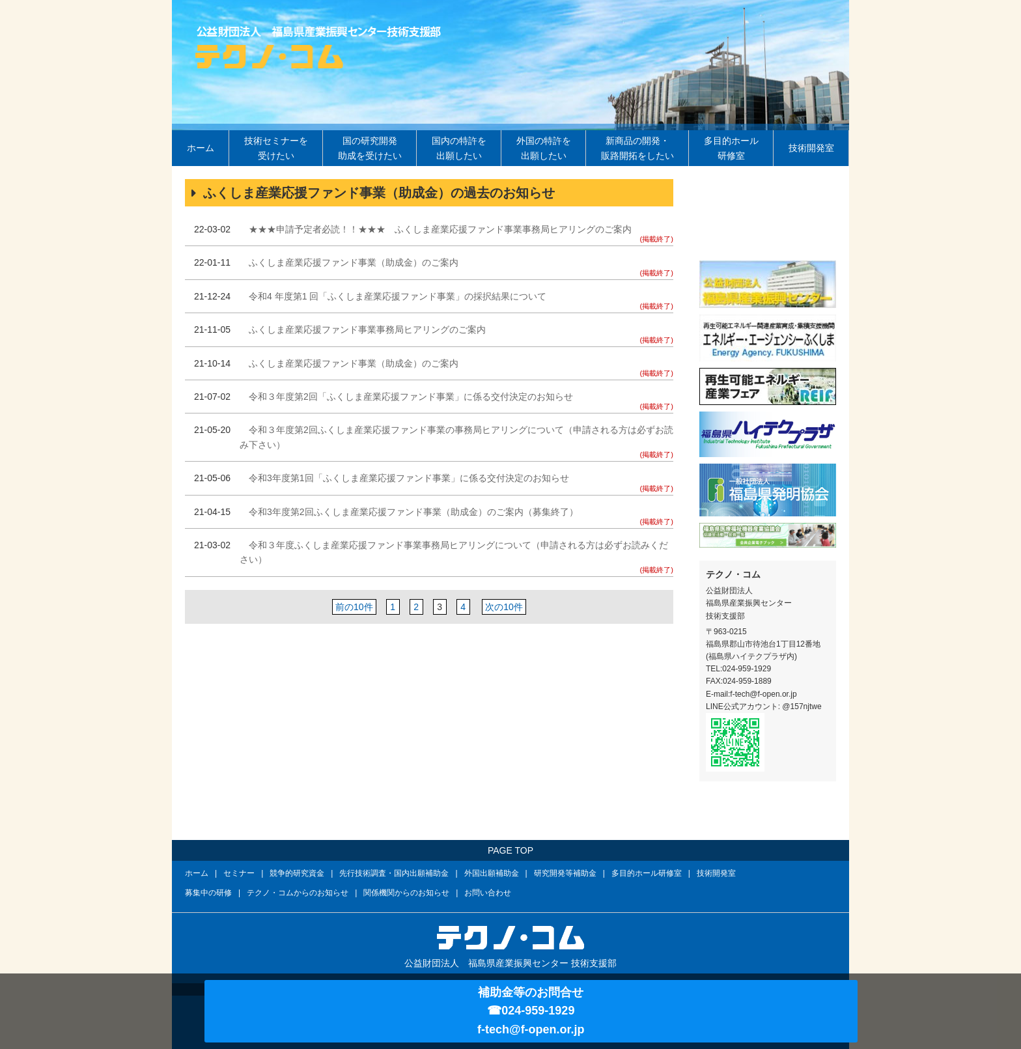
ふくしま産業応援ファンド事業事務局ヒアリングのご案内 (367, 329)
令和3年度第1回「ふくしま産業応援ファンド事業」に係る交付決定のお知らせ (409, 478)
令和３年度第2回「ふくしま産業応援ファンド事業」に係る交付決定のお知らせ (411, 396)
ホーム (200, 148)
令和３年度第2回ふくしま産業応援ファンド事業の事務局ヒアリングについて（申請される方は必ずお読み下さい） (456, 437)
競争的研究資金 (297, 873)
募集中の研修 (208, 892)
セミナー (239, 873)
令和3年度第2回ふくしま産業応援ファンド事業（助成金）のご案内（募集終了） (413, 512)
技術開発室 (811, 148)
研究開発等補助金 (565, 873)
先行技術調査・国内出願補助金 (394, 873)
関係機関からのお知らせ (406, 892)
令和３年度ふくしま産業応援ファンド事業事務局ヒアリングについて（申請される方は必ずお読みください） (454, 552)
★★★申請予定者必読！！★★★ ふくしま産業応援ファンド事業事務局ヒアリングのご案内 (440, 229)
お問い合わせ (487, 892)
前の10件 (354, 607)
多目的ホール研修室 (731, 147)
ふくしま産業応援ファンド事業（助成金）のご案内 (353, 262)
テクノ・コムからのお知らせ (297, 892)
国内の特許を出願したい (459, 147)
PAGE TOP (510, 850)
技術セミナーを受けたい (276, 147)
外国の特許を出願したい (543, 147)
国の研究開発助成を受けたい (370, 147)
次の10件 (504, 607)
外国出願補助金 (491, 873)
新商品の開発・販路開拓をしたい (637, 147)
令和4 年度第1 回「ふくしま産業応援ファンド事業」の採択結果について (397, 296)
